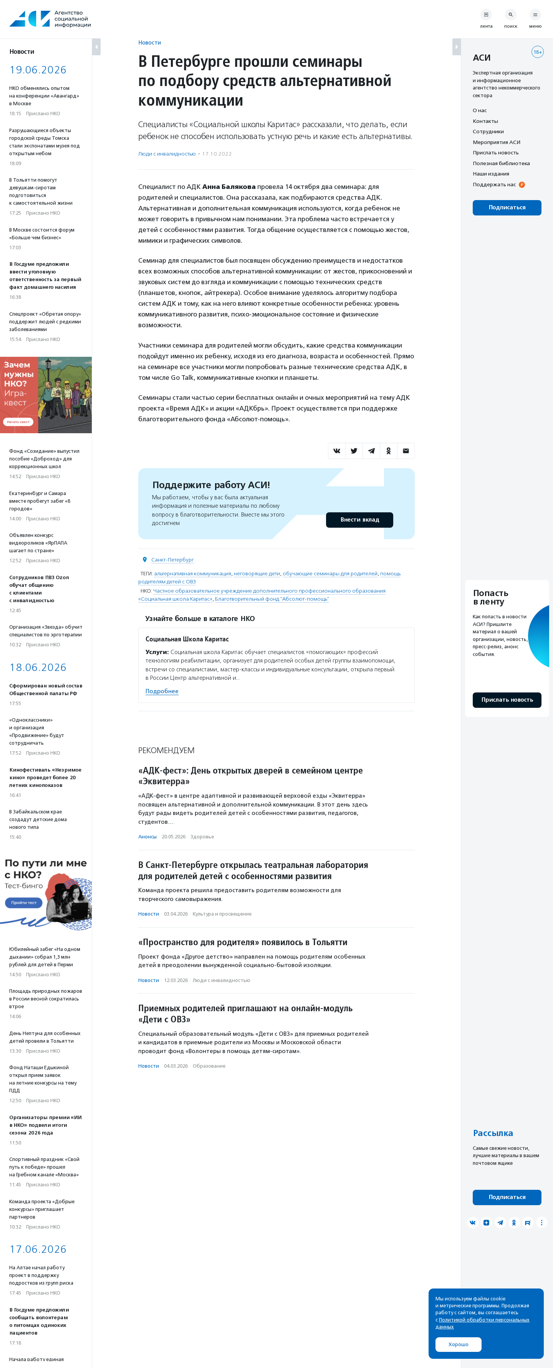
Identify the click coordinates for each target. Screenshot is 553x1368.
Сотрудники (488, 131)
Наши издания (491, 174)
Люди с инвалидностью (167, 154)
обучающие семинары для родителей (330, 573)
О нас (480, 110)
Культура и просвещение (222, 914)
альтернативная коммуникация (192, 573)
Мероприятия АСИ (496, 142)
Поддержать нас (494, 184)
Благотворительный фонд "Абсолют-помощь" (272, 599)
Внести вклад (359, 519)
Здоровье (202, 837)
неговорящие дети (257, 573)
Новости (149, 42)
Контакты (485, 121)
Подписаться (507, 207)
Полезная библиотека (501, 163)
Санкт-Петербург (172, 559)
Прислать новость (496, 152)
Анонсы (147, 837)
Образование (209, 1066)
